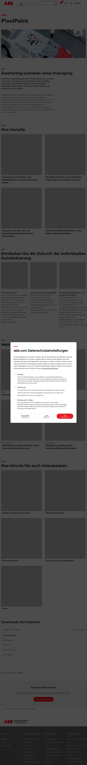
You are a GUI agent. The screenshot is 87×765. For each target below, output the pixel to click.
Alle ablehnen (47, 416)
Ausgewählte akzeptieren (25, 416)
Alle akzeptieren (65, 416)
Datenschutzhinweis (50, 368)
